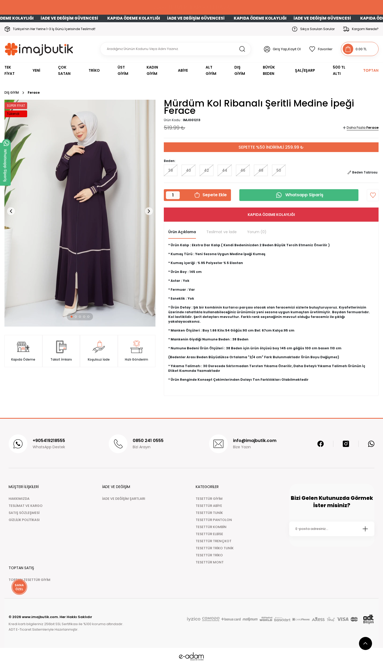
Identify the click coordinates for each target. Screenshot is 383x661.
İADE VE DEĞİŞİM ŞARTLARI (123, 498)
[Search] (175, 49)
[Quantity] (173, 195)
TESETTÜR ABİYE (209, 505)
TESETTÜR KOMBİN (211, 526)
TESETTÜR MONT (210, 562)
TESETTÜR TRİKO (209, 555)
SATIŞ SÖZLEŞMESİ (24, 512)
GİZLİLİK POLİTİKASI (24, 519)
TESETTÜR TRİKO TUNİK (215, 548)
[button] (72, 317)
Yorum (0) (256, 231)
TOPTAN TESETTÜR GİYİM (29, 579)
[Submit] (365, 529)
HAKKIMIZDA (19, 498)
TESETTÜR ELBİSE (209, 533)
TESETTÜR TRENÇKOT (213, 541)
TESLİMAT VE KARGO (26, 505)
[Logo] (39, 49)
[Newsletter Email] (331, 529)
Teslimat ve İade (221, 231)
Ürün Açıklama (182, 231)
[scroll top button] (365, 643)
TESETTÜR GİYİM (209, 498)
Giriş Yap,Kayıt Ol (287, 49)
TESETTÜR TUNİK (209, 512)
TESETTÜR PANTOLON (214, 519)
